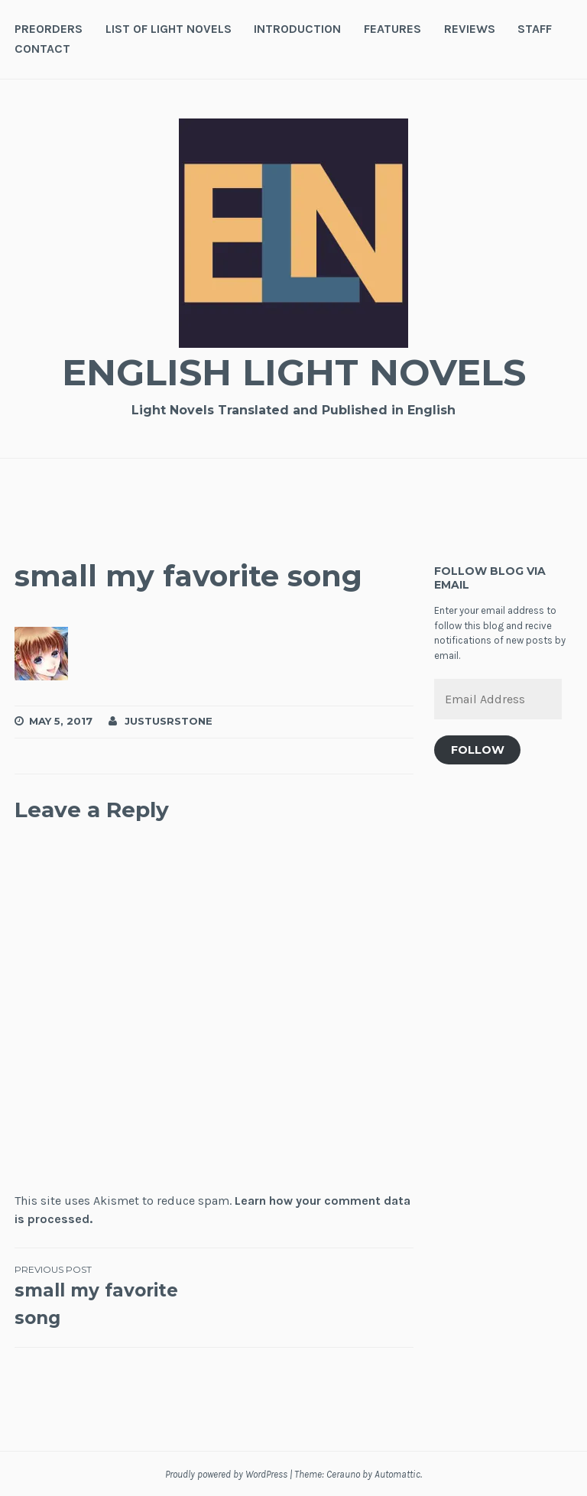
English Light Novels (293, 372)
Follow (477, 750)
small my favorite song (114, 1296)
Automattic (397, 1474)
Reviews (469, 28)
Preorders (49, 28)
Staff (534, 28)
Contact (42, 48)
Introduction (297, 28)
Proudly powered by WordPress (226, 1474)
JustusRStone (168, 721)
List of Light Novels (168, 28)
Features (392, 28)
